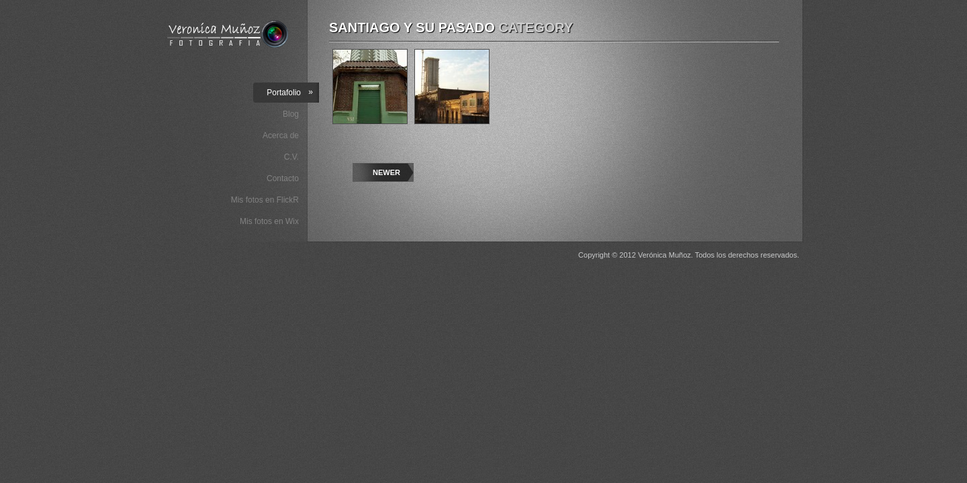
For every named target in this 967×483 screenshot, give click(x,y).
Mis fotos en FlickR (265, 200)
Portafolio (290, 92)
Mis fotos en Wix (269, 221)
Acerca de (281, 135)
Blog (291, 114)
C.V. (291, 157)
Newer (386, 172)
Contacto (283, 178)
